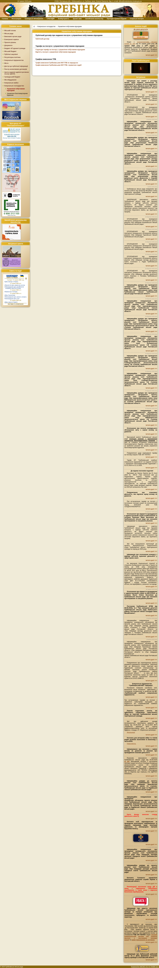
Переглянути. (131, 744)
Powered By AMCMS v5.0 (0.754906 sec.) (145, 967)
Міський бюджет (10, 51)
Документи (8, 45)
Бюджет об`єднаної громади (14, 48)
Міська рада (8, 33)
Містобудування (10, 80)
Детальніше (131, 732)
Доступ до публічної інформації (16, 66)
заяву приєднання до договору (143, 940)
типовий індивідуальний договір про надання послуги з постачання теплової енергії (140, 937)
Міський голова (10, 30)
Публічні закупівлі (11, 54)
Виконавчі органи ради (12, 36)
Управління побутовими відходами (70, 26)
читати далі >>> (151, 55)
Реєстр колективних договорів (15, 69)
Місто (6, 63)
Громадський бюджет (12, 77)
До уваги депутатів (141, 29)
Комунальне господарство (14, 86)
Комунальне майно (11, 83)
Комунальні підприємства (14, 60)
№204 (126, 761)
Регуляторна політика (12, 57)
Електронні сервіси (11, 39)
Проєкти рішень (10, 42)
